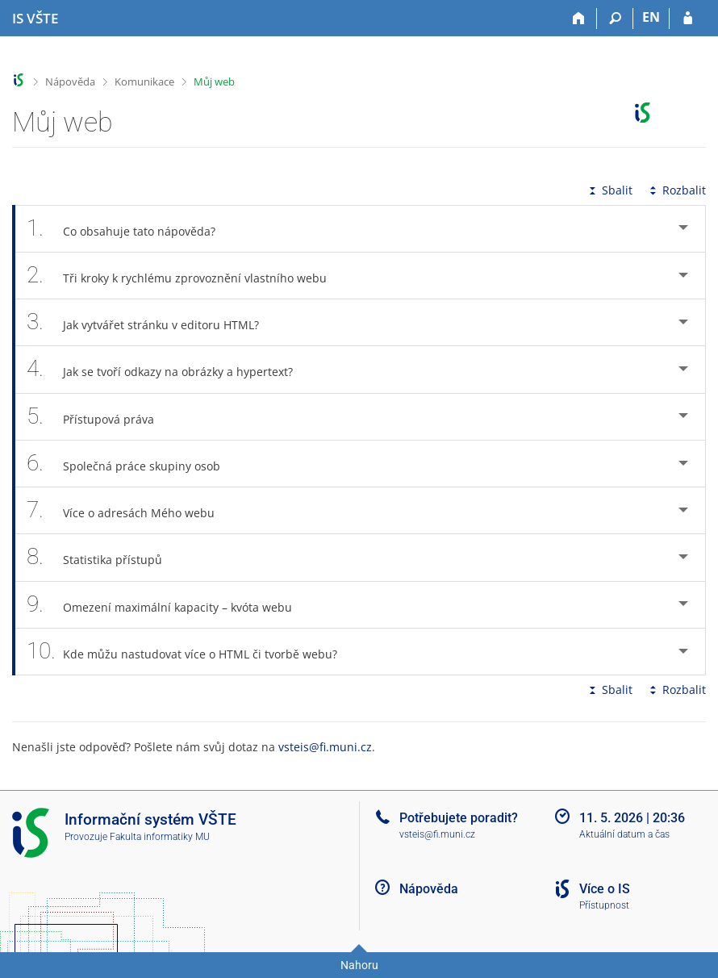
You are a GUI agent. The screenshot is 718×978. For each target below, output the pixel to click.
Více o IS (604, 888)
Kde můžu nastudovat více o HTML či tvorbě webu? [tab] (191, 651)
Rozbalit (676, 190)
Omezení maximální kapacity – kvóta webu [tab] (168, 605)
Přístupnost (604, 905)
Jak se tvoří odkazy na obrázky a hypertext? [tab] (169, 369)
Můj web (214, 81)
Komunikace (144, 81)
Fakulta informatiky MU (160, 836)
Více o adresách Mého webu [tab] (129, 510)
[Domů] (579, 18)
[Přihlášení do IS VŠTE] (688, 18)
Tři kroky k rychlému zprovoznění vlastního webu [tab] (185, 275)
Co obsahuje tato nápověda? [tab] (130, 229)
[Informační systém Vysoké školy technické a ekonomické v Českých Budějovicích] (35, 18)
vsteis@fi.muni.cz (325, 746)
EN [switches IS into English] (651, 17)
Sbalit (609, 190)
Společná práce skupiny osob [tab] (132, 463)
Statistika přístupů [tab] (103, 557)
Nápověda (70, 81)
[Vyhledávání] (615, 18)
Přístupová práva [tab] (99, 417)
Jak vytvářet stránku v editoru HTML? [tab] (152, 322)
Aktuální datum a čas (624, 834)
